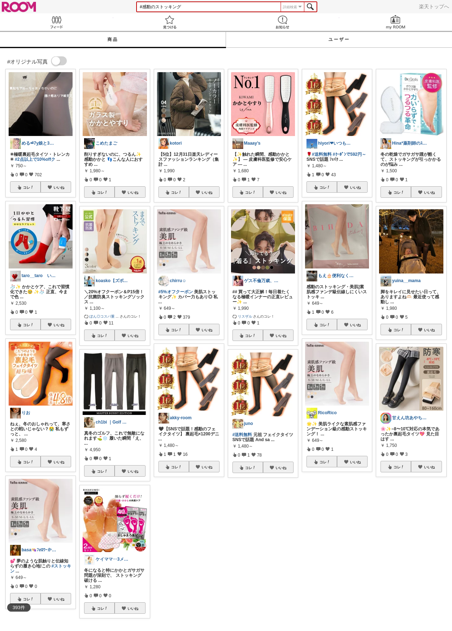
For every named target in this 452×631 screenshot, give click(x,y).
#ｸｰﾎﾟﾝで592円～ (349, 154)
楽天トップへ (434, 6)
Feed (56, 22)
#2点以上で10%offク (35, 159)
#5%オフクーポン (175, 291)
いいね (59, 187)
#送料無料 (242, 434)
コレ (28, 187)
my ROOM (395, 22)
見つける (169, 22)
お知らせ (282, 22)
